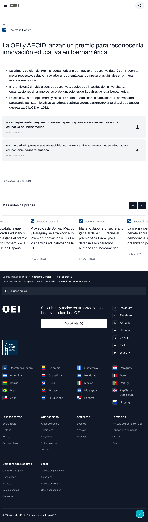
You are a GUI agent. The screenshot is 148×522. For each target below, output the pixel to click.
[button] (133, 205)
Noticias (81, 430)
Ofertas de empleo (12, 470)
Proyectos (46, 436)
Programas (47, 430)
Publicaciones (49, 443)
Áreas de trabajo (50, 423)
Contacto (7, 496)
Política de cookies (51, 483)
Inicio (24, 277)
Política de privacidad (53, 470)
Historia (6, 430)
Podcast (81, 436)
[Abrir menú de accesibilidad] (140, 514)
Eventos (81, 423)
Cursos (116, 436)
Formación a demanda (124, 430)
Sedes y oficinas (11, 443)
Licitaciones (9, 477)
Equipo (6, 436)
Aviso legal (47, 477)
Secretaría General (41, 277)
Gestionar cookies (51, 490)
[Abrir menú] (5, 5)
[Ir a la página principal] (14, 5)
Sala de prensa (10, 490)
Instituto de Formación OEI (127, 423)
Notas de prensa (64, 277)
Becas (115, 443)
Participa (7, 483)
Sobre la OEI (9, 423)
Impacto (45, 449)
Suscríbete (74, 323)
